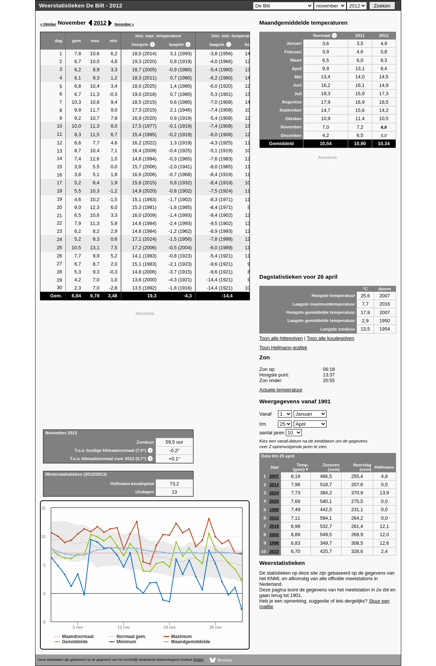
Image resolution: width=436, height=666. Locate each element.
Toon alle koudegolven (330, 338)
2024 (274, 493)
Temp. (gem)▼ (301, 467)
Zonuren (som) (331, 467)
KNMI (198, 660)
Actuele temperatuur (280, 390)
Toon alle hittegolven (281, 338)
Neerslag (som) (362, 467)
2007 (274, 476)
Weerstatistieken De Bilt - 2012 (81, 5)
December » (124, 24)
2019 (274, 526)
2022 (274, 518)
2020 (274, 501)
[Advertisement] (145, 370)
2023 (274, 551)
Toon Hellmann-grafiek (283, 347)
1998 (274, 543)
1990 (274, 509)
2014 (274, 484)
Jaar (274, 467)
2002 (274, 534)
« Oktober (48, 24)
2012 (100, 22)
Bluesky (221, 660)
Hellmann (384, 467)
